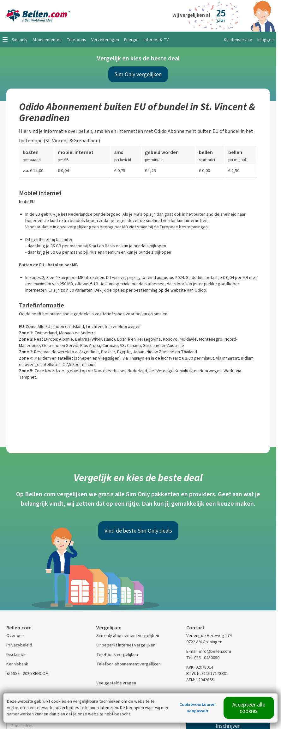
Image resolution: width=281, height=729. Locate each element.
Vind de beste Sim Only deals (138, 530)
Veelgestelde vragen (116, 683)
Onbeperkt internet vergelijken (125, 645)
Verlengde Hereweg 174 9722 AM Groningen (209, 639)
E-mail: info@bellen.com (208, 651)
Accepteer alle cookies (248, 708)
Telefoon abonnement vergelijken (128, 664)
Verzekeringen (105, 40)
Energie (131, 40)
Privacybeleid (19, 645)
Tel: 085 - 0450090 (202, 658)
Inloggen (265, 40)
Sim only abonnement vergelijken (127, 636)
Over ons (15, 636)
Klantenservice (238, 40)
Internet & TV (156, 40)
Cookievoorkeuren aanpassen (197, 707)
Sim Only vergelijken (138, 74)
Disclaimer (16, 655)
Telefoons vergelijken (117, 655)
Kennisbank (17, 664)
